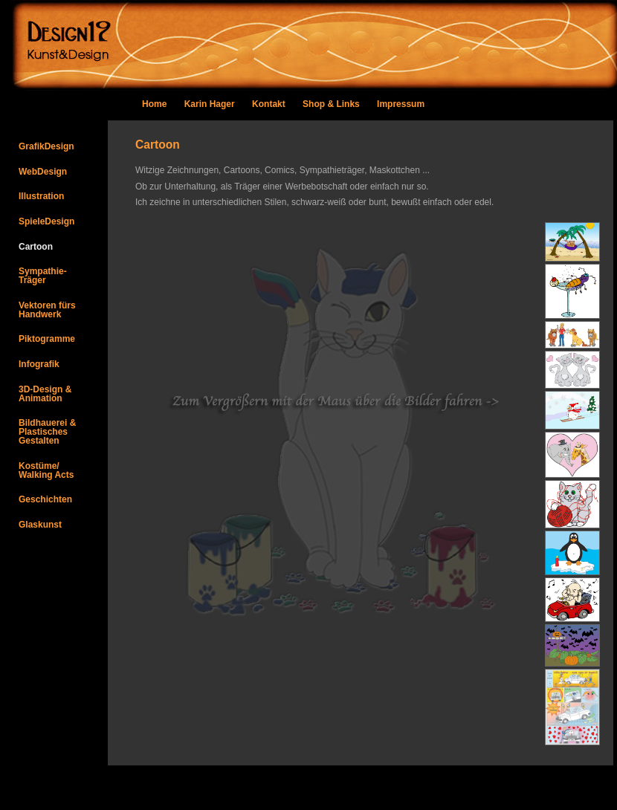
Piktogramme (47, 339)
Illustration (41, 196)
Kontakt (270, 104)
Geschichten (45, 499)
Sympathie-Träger (43, 275)
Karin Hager (209, 104)
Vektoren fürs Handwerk (47, 310)
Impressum (400, 104)
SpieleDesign (46, 221)
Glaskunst (40, 524)
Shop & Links (331, 104)
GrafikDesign (46, 146)
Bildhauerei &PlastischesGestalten (47, 432)
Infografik (39, 364)
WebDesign (43, 171)
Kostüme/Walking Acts (46, 470)
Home (154, 104)
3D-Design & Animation (45, 394)
